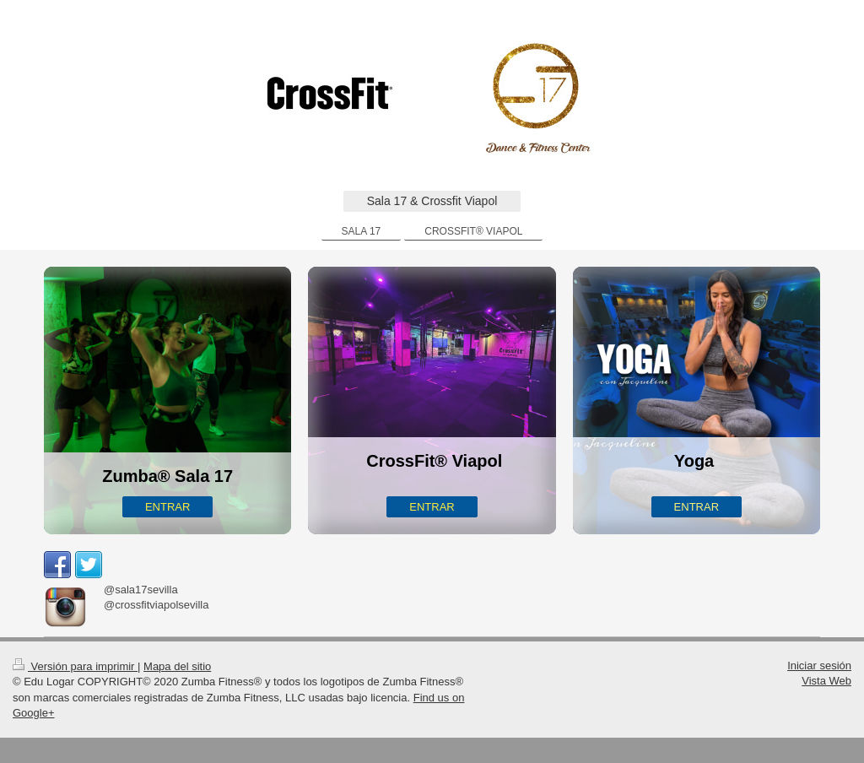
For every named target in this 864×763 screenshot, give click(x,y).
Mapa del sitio (177, 666)
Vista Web (826, 680)
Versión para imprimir (75, 666)
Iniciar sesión (819, 665)
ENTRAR (167, 507)
